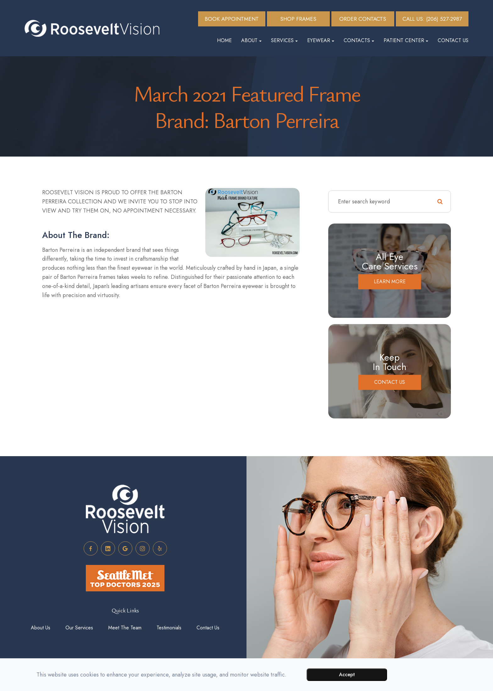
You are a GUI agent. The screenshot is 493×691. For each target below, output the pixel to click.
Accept (347, 674)
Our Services (79, 627)
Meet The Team (124, 627)
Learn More (390, 281)
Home (224, 40)
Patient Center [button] (406, 40)
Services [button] (284, 40)
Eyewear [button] (320, 40)
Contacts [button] (359, 40)
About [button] (251, 40)
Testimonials (169, 627)
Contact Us (453, 40)
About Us (40, 627)
